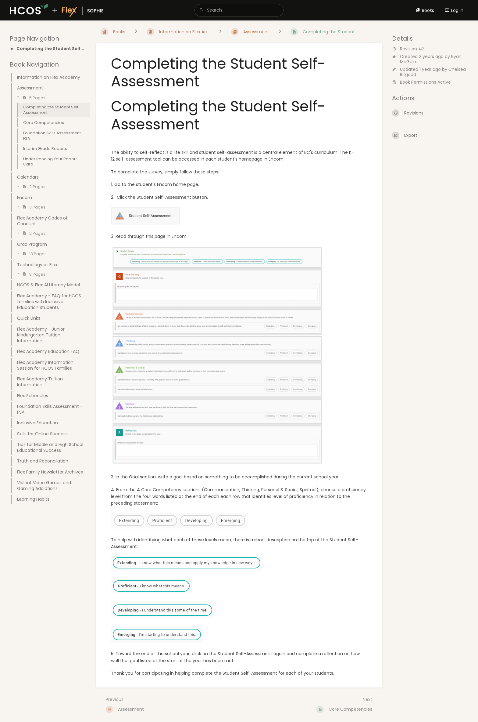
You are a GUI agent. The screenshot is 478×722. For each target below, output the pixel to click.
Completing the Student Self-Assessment (51, 48)
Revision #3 (408, 49)
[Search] (201, 10)
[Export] (430, 135)
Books (425, 10)
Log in (454, 10)
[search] (238, 10)
